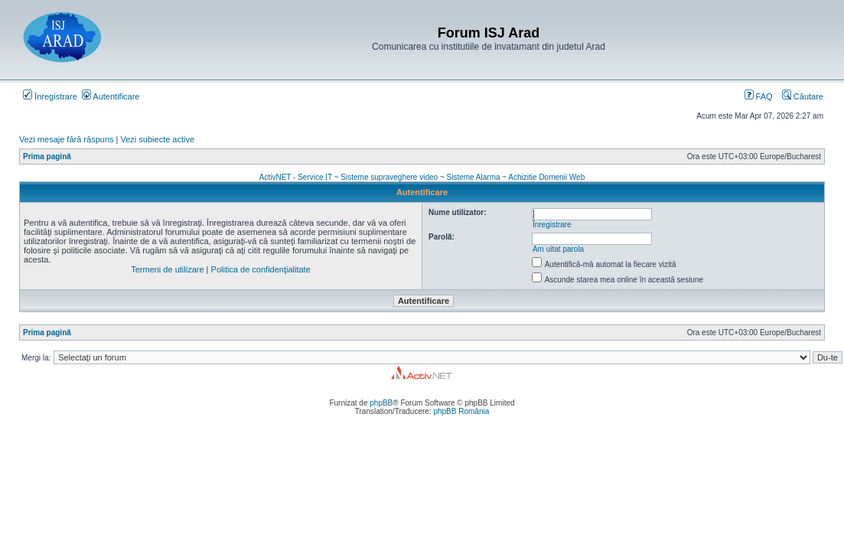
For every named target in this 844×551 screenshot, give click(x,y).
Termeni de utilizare (167, 269)
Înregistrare (50, 96)
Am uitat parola (558, 249)
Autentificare (111, 96)
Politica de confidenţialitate (261, 269)
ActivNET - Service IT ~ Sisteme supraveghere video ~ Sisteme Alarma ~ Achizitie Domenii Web (422, 177)
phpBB (381, 403)
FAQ (759, 96)
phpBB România (461, 411)
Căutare (802, 96)
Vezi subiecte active (158, 139)
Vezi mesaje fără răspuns (66, 139)
